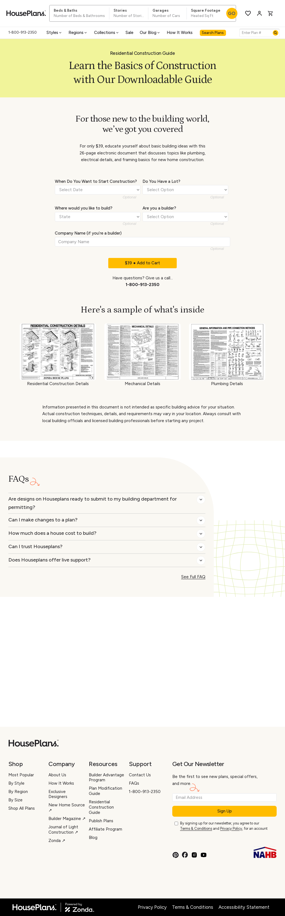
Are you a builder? (159, 208)
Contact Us (140, 774)
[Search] (275, 33)
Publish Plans (101, 820)
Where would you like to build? (83, 208)
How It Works (180, 32)
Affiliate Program (105, 829)
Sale (129, 32)
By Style (16, 783)
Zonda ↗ (56, 840)
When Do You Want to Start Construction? (96, 181)
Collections (106, 32)
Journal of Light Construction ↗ (63, 829)
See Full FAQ (193, 576)
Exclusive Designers (57, 794)
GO (231, 13)
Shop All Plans (21, 808)
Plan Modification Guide (105, 791)
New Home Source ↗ (66, 807)
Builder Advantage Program (106, 777)
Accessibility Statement (243, 907)
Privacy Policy (231, 828)
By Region (18, 791)
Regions (78, 32)
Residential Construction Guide (101, 807)
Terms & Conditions (196, 828)
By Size (15, 799)
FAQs (134, 783)
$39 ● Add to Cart (142, 262)
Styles (54, 32)
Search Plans (213, 33)
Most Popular (21, 774)
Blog (93, 837)
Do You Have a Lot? (161, 181)
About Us (57, 774)
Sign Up (224, 811)
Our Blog (150, 32)
